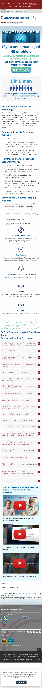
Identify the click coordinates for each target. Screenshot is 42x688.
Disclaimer (36, 654)
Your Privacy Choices (27, 654)
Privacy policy (28, 675)
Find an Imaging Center (17, 11)
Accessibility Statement (33, 656)
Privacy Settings (7, 654)
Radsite (14, 645)
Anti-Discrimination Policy (20, 656)
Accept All (21, 682)
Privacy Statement (16, 654)
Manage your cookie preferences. (23, 677)
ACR (9, 645)
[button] (21, 70)
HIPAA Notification (8, 656)
